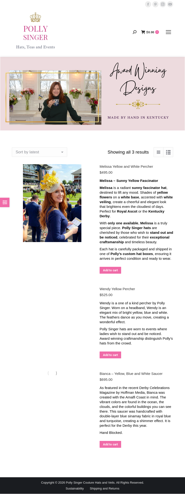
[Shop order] (39, 152)
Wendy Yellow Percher (117, 289)
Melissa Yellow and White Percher (126, 166)
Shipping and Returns (104, 488)
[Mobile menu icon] (168, 32)
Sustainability (75, 488)
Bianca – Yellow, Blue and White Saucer (131, 374)
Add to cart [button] (110, 270)
